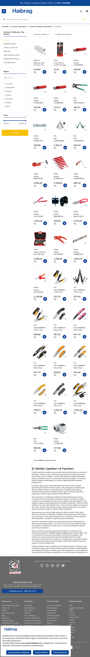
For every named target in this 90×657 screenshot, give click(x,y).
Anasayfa (5, 26)
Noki (70, 635)
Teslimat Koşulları (8, 620)
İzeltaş (76, 60)
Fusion (8, 84)
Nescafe (72, 615)
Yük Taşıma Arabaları (54, 605)
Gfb (7, 106)
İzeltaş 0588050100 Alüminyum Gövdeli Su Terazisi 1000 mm (79, 253)
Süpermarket (28, 610)
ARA (84, 19)
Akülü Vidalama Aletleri (12, 55)
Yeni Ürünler (28, 605)
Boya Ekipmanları (9, 62)
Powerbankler (51, 610)
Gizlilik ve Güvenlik (8, 625)
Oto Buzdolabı (52, 620)
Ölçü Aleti (7, 51)
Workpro (9, 87)
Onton (56, 60)
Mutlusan (37, 60)
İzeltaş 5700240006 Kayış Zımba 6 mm (59, 102)
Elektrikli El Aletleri (10, 44)
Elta (7, 103)
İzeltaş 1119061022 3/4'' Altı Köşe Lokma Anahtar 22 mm (60, 442)
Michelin (72, 627)
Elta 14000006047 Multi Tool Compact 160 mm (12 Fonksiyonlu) (79, 139)
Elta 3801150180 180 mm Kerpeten (80, 102)
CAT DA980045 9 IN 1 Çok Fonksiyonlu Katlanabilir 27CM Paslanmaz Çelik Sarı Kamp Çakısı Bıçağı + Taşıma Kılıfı (80, 404)
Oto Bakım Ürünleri (53, 615)
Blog (3, 615)
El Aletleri (7, 40)
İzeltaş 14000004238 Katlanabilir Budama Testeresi (79, 177)
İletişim (4, 610)
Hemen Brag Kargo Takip (10, 605)
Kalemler (50, 623)
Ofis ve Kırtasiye (29, 615)
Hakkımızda (6, 608)
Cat (7, 95)
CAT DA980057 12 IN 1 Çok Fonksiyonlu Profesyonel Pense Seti (59, 291)
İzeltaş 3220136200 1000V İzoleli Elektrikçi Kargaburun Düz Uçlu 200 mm (40, 291)
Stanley (71, 620)
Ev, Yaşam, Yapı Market (19, 26)
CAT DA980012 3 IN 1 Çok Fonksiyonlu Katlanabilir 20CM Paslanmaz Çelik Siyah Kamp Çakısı (60, 404)
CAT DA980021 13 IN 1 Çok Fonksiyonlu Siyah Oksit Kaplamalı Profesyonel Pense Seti (79, 291)
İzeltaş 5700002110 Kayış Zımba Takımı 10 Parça (60, 177)
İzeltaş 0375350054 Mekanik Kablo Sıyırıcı (59, 253)
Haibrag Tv (5, 618)
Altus (71, 605)
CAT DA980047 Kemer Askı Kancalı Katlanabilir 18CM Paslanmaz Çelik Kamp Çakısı (80, 367)
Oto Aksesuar (29, 625)
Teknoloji (27, 613)
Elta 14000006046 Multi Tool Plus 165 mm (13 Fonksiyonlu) (59, 139)
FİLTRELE (15, 133)
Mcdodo (72, 622)
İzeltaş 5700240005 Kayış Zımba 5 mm (39, 102)
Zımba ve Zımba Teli (11, 47)
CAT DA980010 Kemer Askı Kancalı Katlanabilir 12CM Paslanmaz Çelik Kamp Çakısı (60, 329)
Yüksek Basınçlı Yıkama (11, 59)
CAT (55, 287)
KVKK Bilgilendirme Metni (10, 623)
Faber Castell (74, 617)
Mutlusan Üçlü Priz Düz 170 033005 (39, 64)
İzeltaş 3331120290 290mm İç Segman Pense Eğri (39, 215)
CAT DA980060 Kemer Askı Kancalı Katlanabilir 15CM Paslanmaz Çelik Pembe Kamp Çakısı (80, 329)
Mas (70, 625)
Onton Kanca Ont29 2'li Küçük (60, 64)
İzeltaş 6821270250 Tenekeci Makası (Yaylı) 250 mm (80, 215)
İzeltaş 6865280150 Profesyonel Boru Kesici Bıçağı (58, 215)
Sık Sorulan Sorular (8, 613)
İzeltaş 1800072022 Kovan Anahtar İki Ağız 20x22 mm (39, 139)
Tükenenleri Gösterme (63, 34)
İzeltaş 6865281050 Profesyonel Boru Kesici (38, 177)
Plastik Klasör (51, 613)
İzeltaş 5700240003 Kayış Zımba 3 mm (79, 64)
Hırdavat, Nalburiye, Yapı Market (40, 26)
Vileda (71, 612)
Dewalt (8, 99)
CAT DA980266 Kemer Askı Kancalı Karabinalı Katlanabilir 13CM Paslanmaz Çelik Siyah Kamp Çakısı (40, 367)
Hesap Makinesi (52, 618)
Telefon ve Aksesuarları (32, 620)
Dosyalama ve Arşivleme (32, 623)
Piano (8, 91)
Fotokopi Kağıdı (52, 608)
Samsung (72, 630)
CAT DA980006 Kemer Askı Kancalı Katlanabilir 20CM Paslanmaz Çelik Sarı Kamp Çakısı (40, 404)
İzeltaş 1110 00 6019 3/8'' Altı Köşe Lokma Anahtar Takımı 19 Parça (39, 253)
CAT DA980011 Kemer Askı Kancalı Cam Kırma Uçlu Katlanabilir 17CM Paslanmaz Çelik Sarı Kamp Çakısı (60, 367)
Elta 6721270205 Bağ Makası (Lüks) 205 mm (39, 442)
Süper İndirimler (29, 608)
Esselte (71, 637)
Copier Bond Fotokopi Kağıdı (76, 609)
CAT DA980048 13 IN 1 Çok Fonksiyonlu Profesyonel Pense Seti (39, 329)
